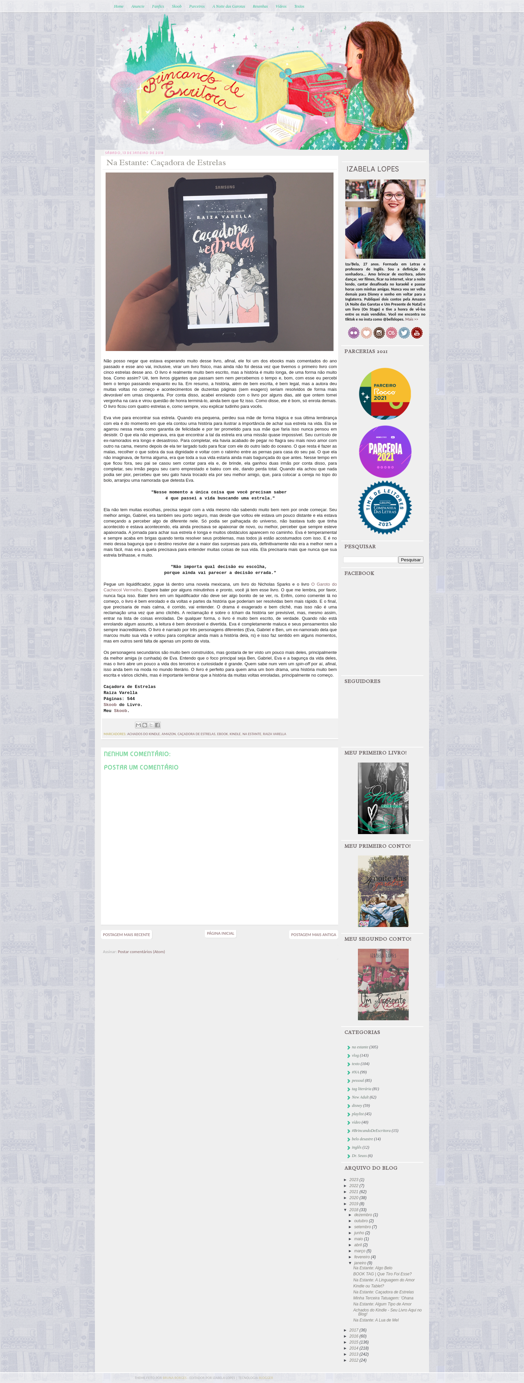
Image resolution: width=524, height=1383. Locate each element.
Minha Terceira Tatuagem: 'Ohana (383, 1298)
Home (119, 6)
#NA (355, 1072)
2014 (355, 1348)
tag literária (361, 1088)
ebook (222, 734)
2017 (355, 1330)
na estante (252, 734)
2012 (355, 1360)
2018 (355, 1209)
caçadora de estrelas (196, 734)
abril (358, 1245)
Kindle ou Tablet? (368, 1286)
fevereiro (362, 1257)
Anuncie (137, 6)
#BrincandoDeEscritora (371, 1130)
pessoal (358, 1080)
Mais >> (411, 319)
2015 (355, 1342)
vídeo (356, 1122)
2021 (355, 1191)
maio (359, 1239)
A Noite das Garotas (229, 6)
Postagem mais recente (126, 934)
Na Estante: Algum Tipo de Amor (382, 1304)
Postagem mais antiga (313, 934)
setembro (363, 1227)
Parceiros (197, 6)
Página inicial (220, 933)
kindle (235, 734)
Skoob (176, 6)
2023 (355, 1179)
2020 (355, 1197)
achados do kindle (143, 734)
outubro (361, 1221)
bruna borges (175, 1378)
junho (359, 1233)
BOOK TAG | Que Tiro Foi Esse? (382, 1274)
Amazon (169, 734)
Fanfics (158, 6)
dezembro (363, 1215)
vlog (355, 1055)
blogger (266, 1378)
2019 (355, 1203)
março (360, 1251)
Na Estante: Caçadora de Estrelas (383, 1292)
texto (356, 1063)
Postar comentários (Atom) (141, 951)
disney (357, 1105)
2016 (355, 1336)
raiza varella (274, 734)
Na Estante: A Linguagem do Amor (384, 1280)
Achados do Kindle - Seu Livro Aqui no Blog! (387, 1312)
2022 (355, 1185)
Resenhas (260, 6)
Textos (299, 6)
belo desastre (362, 1139)
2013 (355, 1354)
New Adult (360, 1097)
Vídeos (281, 6)
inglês (357, 1147)
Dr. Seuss (359, 1155)
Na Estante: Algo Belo (372, 1268)
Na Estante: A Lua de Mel (376, 1320)
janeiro (360, 1263)
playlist (358, 1114)
